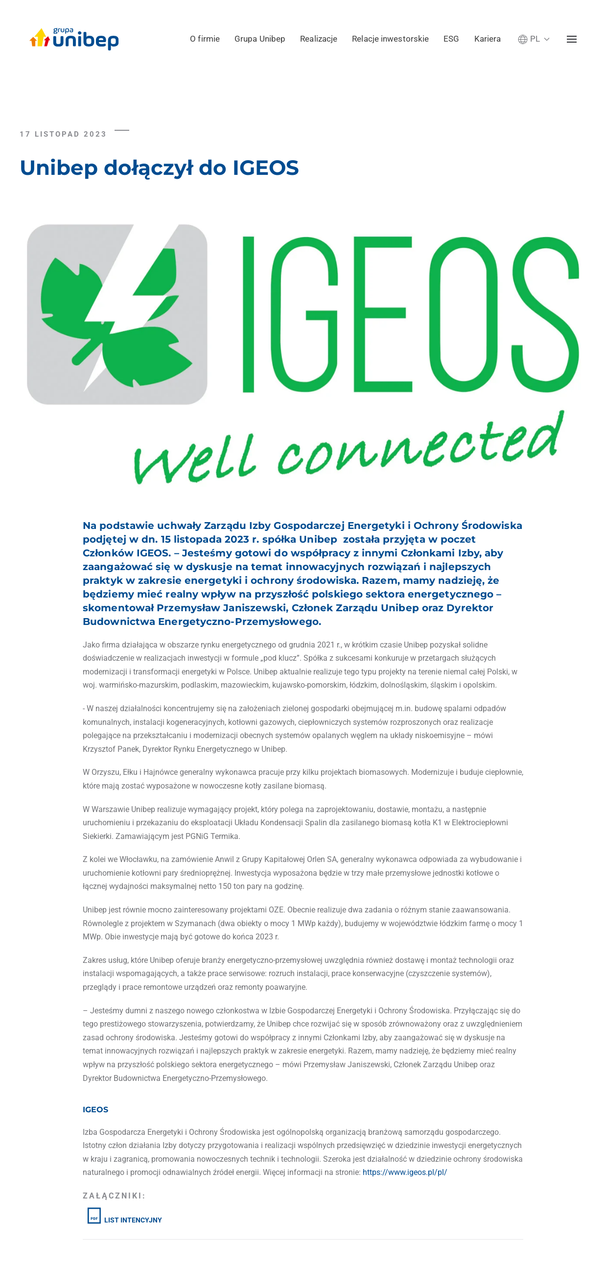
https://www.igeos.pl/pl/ (405, 1172)
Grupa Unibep (259, 39)
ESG (451, 39)
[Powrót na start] (74, 39)
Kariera (487, 39)
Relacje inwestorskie (390, 39)
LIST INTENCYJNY (123, 1220)
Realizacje (318, 39)
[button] (534, 39)
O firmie (205, 39)
